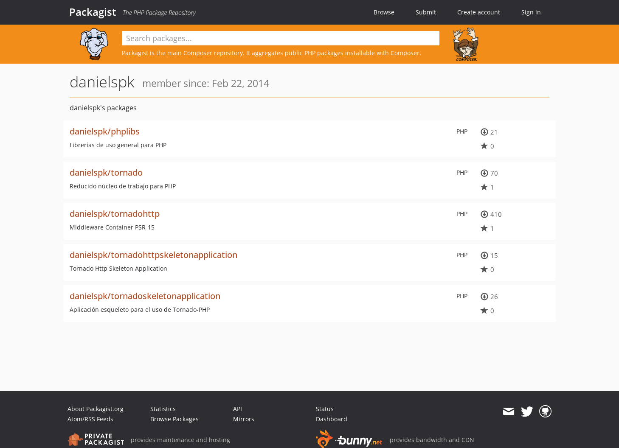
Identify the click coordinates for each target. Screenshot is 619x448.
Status (325, 409)
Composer (197, 53)
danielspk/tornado (106, 172)
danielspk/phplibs (105, 131)
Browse (384, 12)
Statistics (163, 409)
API (237, 409)
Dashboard (331, 419)
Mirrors (243, 419)
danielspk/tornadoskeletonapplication (145, 296)
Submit (426, 12)
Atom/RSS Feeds (90, 419)
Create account (478, 12)
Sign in (531, 12)
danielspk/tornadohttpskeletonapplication (153, 254)
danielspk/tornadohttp (115, 213)
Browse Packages (174, 419)
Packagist (92, 12)
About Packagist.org (96, 409)
